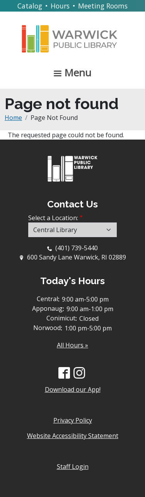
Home (13, 117)
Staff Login (73, 466)
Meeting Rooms (103, 5)
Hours (60, 5)
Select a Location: (53, 218)
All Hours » (72, 345)
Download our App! (73, 389)
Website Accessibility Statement (72, 435)
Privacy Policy (72, 420)
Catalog (29, 5)
